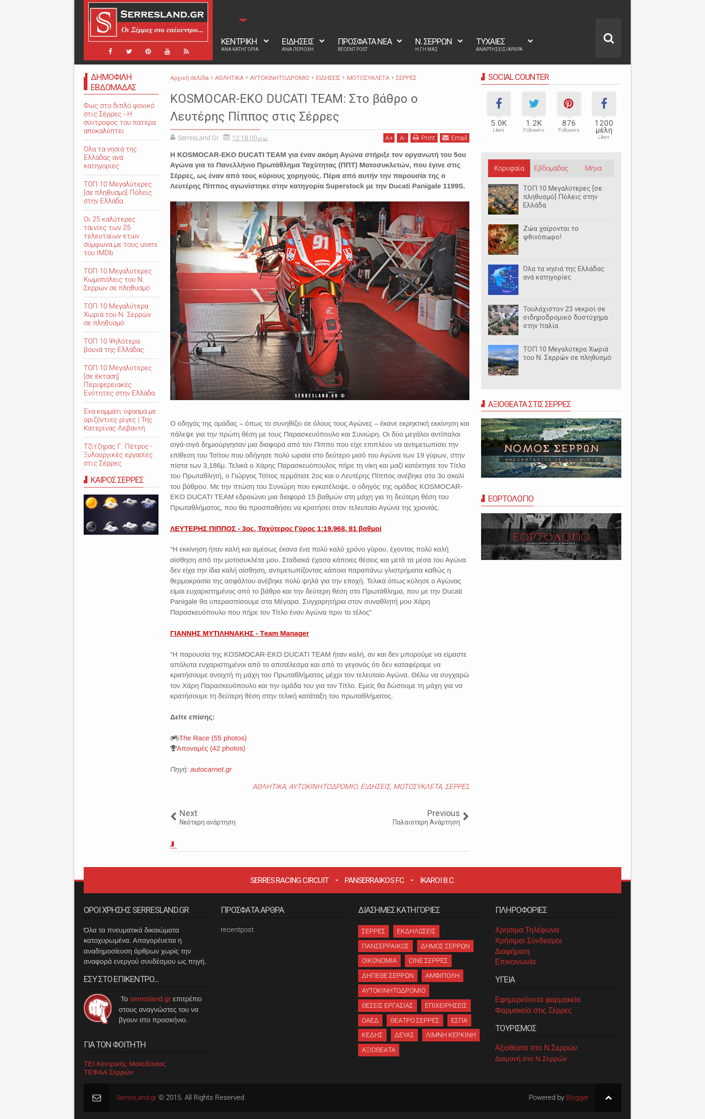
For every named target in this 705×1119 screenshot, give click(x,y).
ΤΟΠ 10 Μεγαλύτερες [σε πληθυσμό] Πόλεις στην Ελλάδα (562, 196)
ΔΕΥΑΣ (404, 1035)
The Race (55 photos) (213, 738)
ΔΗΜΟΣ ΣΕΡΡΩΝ (445, 946)
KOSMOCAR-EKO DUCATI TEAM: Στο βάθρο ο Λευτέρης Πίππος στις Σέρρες (315, 106)
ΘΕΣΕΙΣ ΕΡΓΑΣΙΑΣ (387, 1005)
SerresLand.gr (137, 1097)
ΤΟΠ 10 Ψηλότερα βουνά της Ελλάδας (114, 345)
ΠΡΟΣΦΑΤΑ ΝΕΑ (365, 44)
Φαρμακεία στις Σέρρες (533, 1010)
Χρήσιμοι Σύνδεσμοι (528, 941)
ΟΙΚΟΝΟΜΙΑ (379, 960)
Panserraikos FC (374, 880)
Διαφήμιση (512, 951)
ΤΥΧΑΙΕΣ (499, 44)
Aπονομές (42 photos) (211, 748)
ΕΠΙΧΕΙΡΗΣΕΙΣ (446, 1005)
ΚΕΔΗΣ (372, 1035)
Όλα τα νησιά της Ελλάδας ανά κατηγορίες (563, 273)
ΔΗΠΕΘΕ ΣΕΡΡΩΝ (388, 975)
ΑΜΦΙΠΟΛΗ (442, 975)
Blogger (577, 1097)
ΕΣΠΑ (459, 1020)
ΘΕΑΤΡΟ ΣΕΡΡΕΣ (414, 1020)
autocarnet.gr (210, 769)
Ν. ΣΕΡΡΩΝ (433, 44)
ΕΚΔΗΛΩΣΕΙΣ (416, 931)
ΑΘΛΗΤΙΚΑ (269, 786)
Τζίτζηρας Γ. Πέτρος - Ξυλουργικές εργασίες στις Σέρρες (118, 454)
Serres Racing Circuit (289, 880)
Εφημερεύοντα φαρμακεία (538, 1000)
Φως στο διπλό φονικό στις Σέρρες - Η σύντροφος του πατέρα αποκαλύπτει (120, 118)
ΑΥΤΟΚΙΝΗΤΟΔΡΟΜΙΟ (323, 786)
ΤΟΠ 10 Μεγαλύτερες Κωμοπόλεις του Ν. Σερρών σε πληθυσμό (118, 279)
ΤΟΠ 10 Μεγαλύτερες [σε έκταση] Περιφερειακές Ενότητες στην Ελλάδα (119, 380)
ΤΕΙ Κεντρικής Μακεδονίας (125, 1064)
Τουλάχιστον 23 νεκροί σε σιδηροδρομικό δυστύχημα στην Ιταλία (565, 317)
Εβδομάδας (551, 168)
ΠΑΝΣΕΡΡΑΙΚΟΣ (385, 946)
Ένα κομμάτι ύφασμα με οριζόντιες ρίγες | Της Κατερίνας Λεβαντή (120, 419)
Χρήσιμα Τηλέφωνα (527, 930)
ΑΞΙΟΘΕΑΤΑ (379, 1050)
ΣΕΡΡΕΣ (457, 786)
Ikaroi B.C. (437, 880)
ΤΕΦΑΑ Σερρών (108, 1072)
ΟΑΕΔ (370, 1020)
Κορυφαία (509, 168)
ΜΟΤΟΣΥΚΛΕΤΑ (417, 786)
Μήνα (593, 168)
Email (454, 137)
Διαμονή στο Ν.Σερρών (531, 1058)
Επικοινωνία (515, 962)
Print (424, 137)
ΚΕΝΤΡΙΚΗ (240, 44)
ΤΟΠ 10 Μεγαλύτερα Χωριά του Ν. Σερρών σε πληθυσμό (567, 353)
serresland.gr (150, 999)
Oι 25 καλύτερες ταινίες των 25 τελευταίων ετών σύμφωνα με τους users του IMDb (121, 236)
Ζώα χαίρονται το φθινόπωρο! (551, 232)
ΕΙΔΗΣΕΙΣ (298, 44)
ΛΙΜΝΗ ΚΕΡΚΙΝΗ (451, 1035)
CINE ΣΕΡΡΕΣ (428, 960)
